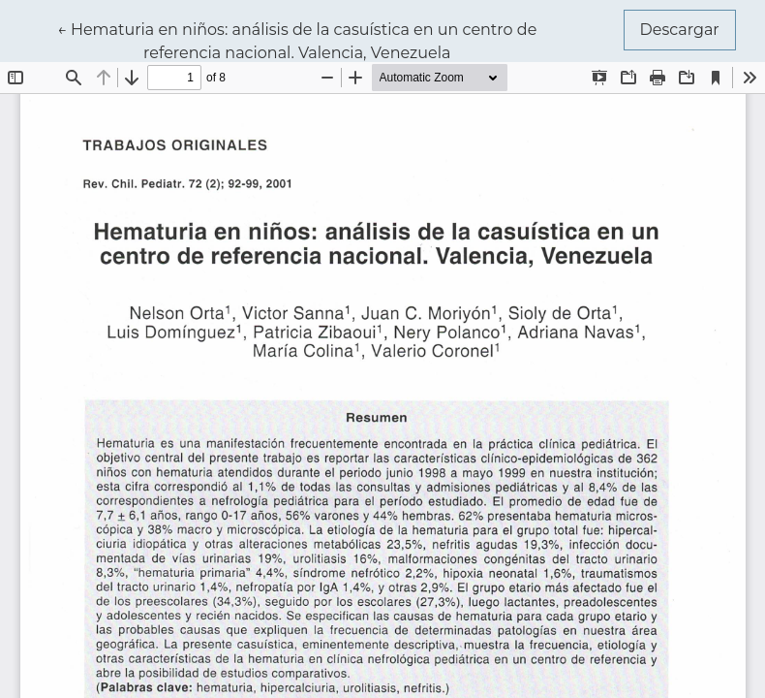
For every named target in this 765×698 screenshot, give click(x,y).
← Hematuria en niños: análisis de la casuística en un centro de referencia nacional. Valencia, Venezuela (296, 39)
